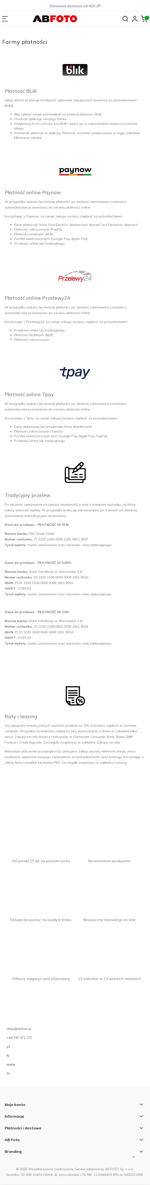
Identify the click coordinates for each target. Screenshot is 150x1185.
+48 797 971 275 (19, 1038)
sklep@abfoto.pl (19, 1029)
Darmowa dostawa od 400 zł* (75, 6)
